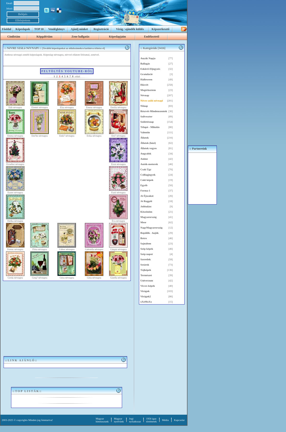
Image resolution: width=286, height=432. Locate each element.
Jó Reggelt (146, 201)
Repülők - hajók (149, 232)
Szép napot (146, 254)
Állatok (144, 137)
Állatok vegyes (148, 148)
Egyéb (143, 185)
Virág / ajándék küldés (130, 29)
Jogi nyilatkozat (135, 420)
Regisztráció (101, 29)
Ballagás (145, 63)
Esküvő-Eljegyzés (150, 68)
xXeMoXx (146, 301)
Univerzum (146, 280)
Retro (143, 238)
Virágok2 (145, 296)
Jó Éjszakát (147, 195)
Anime (144, 158)
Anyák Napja (147, 58)
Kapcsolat (179, 420)
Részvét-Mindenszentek (153, 111)
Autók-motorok (149, 164)
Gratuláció (146, 74)
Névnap (144, 95)
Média (165, 420)
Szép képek (146, 248)
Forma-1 (145, 190)
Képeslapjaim (117, 36)
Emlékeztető (151, 36)
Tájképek (145, 269)
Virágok (144, 291)
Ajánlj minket (79, 29)
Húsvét (144, 84)
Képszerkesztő (160, 29)
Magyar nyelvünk (119, 420)
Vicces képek (147, 285)
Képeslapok (23, 29)
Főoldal (6, 29)
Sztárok (144, 264)
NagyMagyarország (151, 227)
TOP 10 (39, 29)
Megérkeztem (148, 90)
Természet (146, 275)
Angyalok (145, 153)
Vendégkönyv (56, 29)
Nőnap (144, 105)
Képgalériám (45, 36)
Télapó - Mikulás (150, 127)
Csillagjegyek (147, 174)
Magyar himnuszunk (102, 420)
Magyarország (148, 217)
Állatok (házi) (148, 142)
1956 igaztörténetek (151, 420)
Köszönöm (146, 211)
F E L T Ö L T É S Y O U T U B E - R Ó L (66, 71)
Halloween (146, 79)
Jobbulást (145, 206)
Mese (143, 222)
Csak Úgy (145, 169)
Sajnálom (145, 243)
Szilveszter (146, 116)
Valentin (145, 132)
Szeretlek (145, 259)
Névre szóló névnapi (151, 100)
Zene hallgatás (80, 36)
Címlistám (13, 36)
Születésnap (147, 121)
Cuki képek (146, 179)
